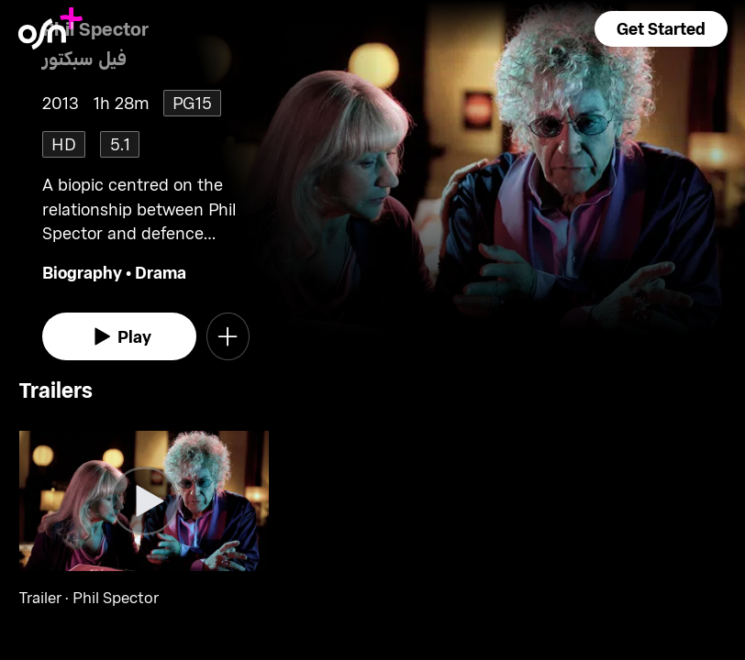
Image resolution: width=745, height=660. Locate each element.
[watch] (119, 337)
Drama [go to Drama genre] (160, 272)
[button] (661, 29)
